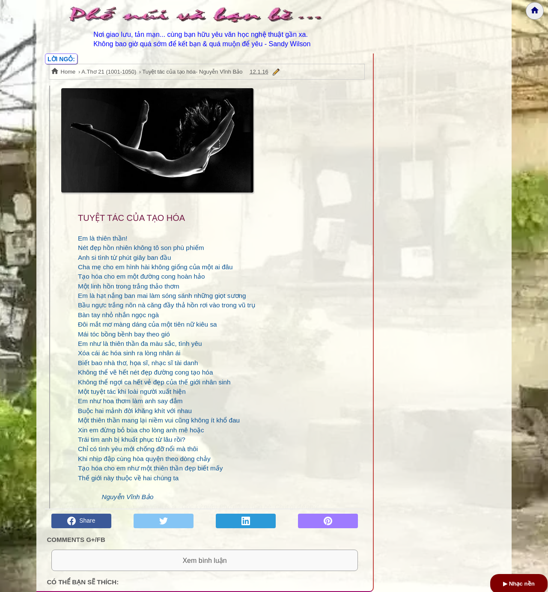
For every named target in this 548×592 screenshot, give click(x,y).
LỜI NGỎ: (61, 59)
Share (81, 521)
